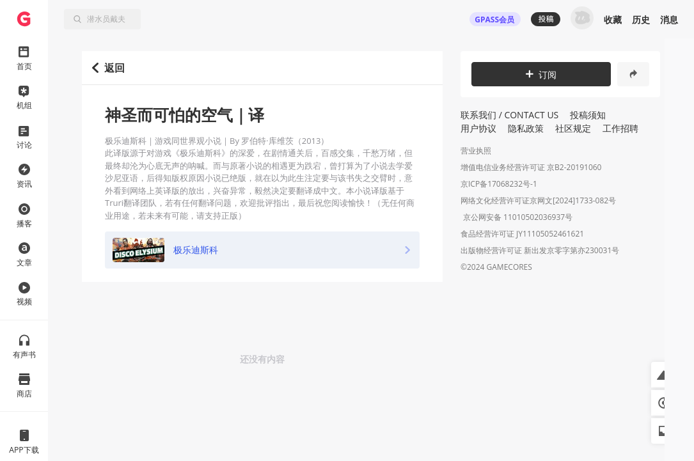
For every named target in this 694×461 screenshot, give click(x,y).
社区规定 (573, 128)
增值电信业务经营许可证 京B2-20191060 (531, 167)
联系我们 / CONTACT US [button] (509, 115)
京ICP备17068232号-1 (499, 183)
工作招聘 (620, 128)
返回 (108, 68)
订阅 (541, 74)
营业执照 (476, 150)
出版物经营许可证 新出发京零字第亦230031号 (540, 251)
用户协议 (478, 128)
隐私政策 (526, 128)
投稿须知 (588, 115)
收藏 (613, 19)
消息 (669, 19)
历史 (641, 19)
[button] (664, 374)
